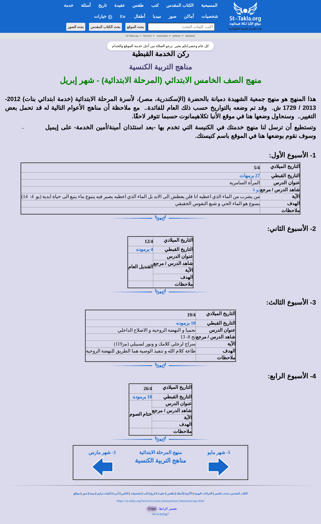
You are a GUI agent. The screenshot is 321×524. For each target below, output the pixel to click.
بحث (226, 493)
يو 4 (256, 189)
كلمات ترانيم (104, 493)
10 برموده (185, 323)
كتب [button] (155, 5)
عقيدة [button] (119, 5)
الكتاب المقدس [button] (179, 5)
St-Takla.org (132, 35)
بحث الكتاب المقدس (105, 27)
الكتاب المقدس (239, 493)
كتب (145, 493)
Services (147, 35)
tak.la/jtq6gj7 (160, 514)
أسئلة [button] (86, 5)
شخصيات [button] (211, 16)
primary (177, 35)
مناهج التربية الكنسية (160, 460)
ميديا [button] (157, 16)
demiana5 (190, 35)
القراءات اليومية (203, 493)
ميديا (92, 493)
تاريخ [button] (102, 5)
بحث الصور (76, 27)
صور (84, 493)
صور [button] (172, 16)
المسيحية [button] (209, 5)
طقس (170, 493)
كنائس (124, 493)
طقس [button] (138, 5)
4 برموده (144, 249)
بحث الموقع (135, 27)
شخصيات (135, 493)
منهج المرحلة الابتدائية (160, 452)
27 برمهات (249, 175)
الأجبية (188, 493)
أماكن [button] (189, 16)
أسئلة (180, 493)
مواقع (76, 493)
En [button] (123, 16)
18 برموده (142, 396)
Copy (151, 508)
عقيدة (161, 493)
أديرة (116, 493)
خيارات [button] (103, 16)
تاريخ (152, 493)
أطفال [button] (139, 16)
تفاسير (218, 493)
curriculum (162, 35)
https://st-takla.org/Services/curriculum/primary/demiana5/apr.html (160, 501)
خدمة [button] (68, 5)
